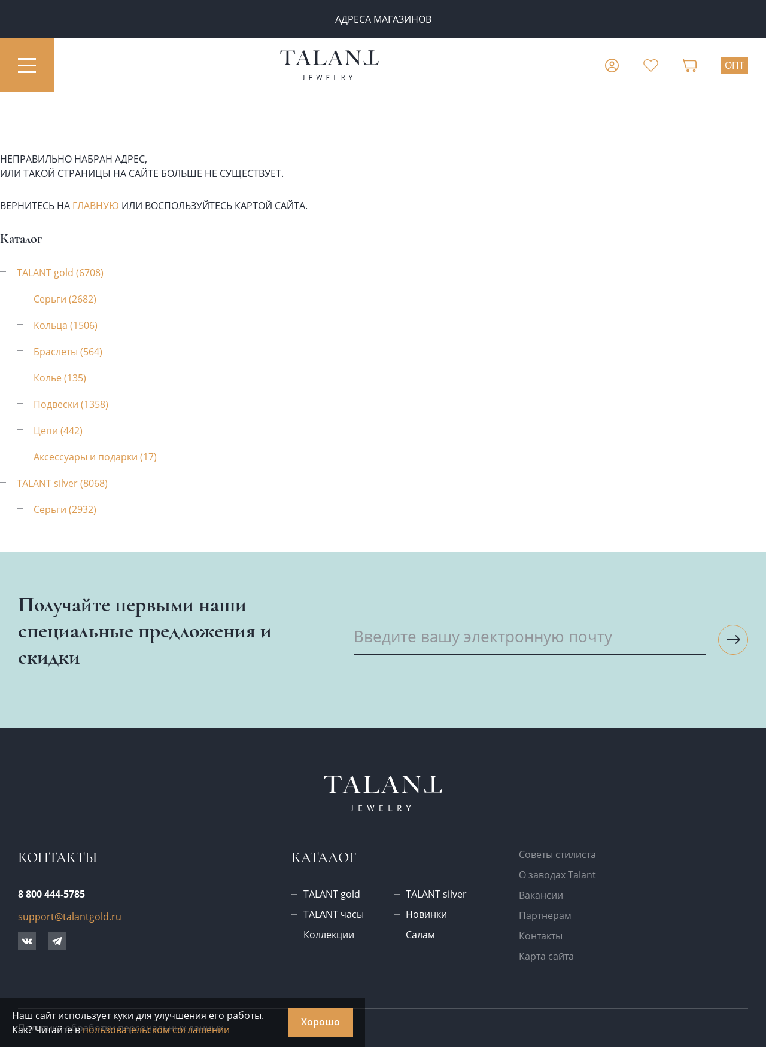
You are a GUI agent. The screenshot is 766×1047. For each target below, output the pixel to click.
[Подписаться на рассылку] (733, 640)
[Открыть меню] (27, 65)
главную (95, 205)
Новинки (426, 914)
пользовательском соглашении (156, 1029)
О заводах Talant (557, 874)
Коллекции (328, 934)
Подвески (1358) (71, 404)
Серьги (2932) (65, 509)
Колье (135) (60, 377)
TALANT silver (436, 894)
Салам (420, 934)
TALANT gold (331, 894)
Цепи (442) (58, 430)
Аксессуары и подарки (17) (95, 456)
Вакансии (541, 895)
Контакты (541, 935)
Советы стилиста (557, 854)
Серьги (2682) (65, 299)
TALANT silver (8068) (62, 483)
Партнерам (545, 915)
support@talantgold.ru (69, 916)
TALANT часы (333, 914)
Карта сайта (546, 956)
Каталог (323, 857)
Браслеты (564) (68, 351)
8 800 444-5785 (51, 894)
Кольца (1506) (66, 325)
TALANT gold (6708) (60, 272)
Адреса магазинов (383, 19)
